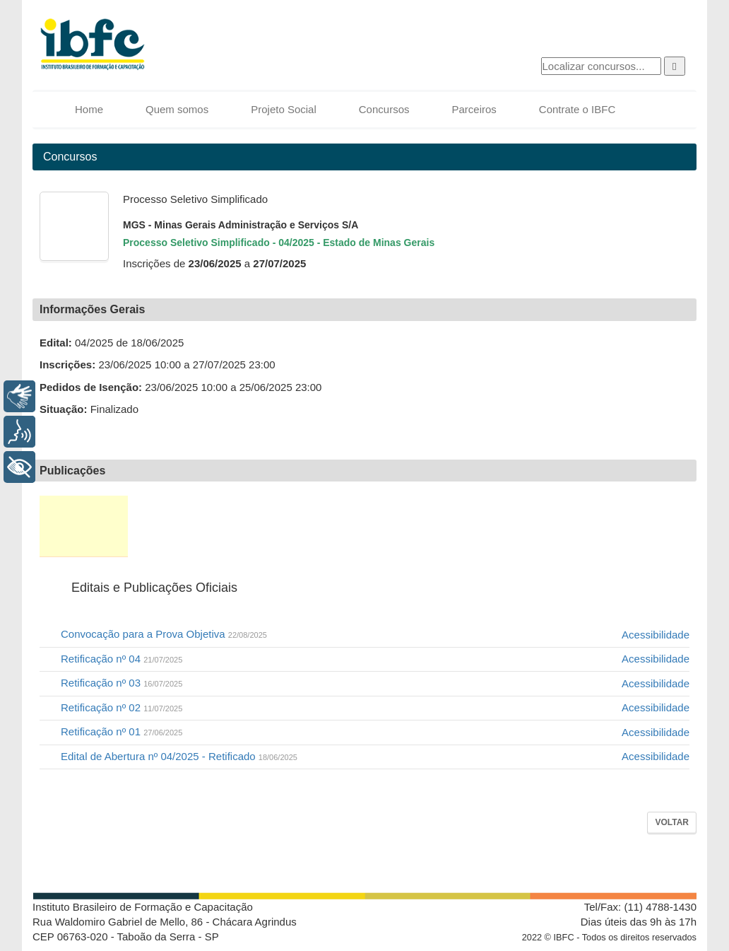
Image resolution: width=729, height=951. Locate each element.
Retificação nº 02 (121, 707)
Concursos (384, 109)
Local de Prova (342, 526)
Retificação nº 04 (121, 659)
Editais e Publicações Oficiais (84, 526)
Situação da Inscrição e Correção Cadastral (257, 526)
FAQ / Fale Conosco (642, 526)
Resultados (496, 526)
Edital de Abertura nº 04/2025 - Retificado (179, 756)
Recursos (566, 526)
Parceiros (473, 109)
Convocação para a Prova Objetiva (164, 634)
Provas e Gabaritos (422, 526)
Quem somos (177, 109)
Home (89, 109)
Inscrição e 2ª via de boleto (170, 526)
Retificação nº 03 (121, 683)
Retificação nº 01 (121, 731)
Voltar (672, 822)
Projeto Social (283, 109)
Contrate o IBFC (577, 109)
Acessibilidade (655, 635)
